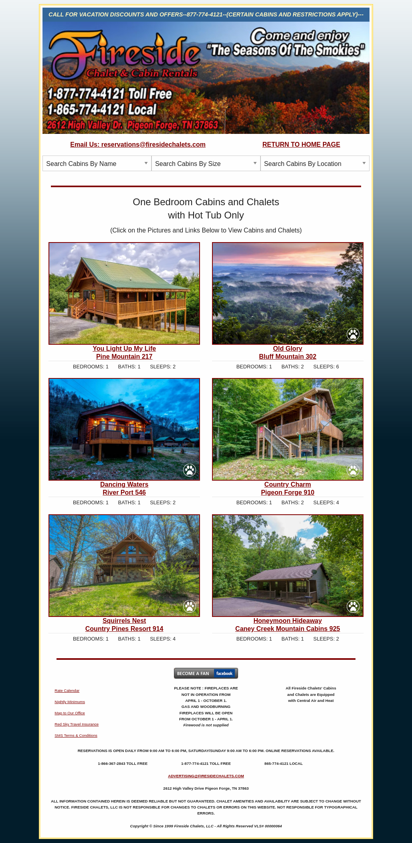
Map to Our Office (70, 713)
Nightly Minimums (70, 701)
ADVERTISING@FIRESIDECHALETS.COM (206, 776)
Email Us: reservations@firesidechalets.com (138, 144)
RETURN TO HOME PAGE (301, 144)
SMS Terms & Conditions (76, 735)
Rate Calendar (67, 690)
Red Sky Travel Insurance (77, 724)
